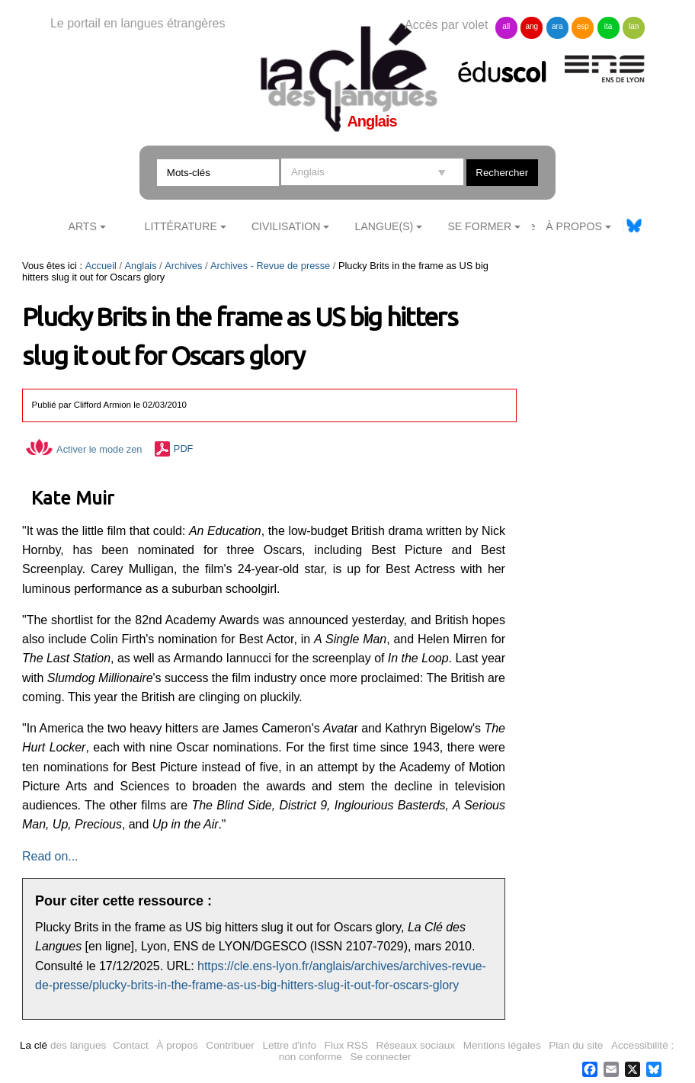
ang (531, 26)
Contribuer (230, 1045)
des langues (63, 1045)
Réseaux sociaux (416, 1045)
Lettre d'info (289, 1045)
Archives (183, 265)
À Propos (574, 226)
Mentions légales (502, 1045)
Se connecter (380, 1056)
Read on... (50, 856)
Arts (83, 226)
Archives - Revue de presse (270, 265)
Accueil (101, 265)
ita (608, 26)
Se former (479, 226)
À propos (176, 1045)
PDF (184, 449)
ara (557, 26)
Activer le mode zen (84, 449)
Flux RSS (346, 1045)
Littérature (181, 226)
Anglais (141, 265)
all (506, 26)
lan (634, 26)
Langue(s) (384, 226)
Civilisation (285, 226)
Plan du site (576, 1045)
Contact (131, 1045)
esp (583, 26)
